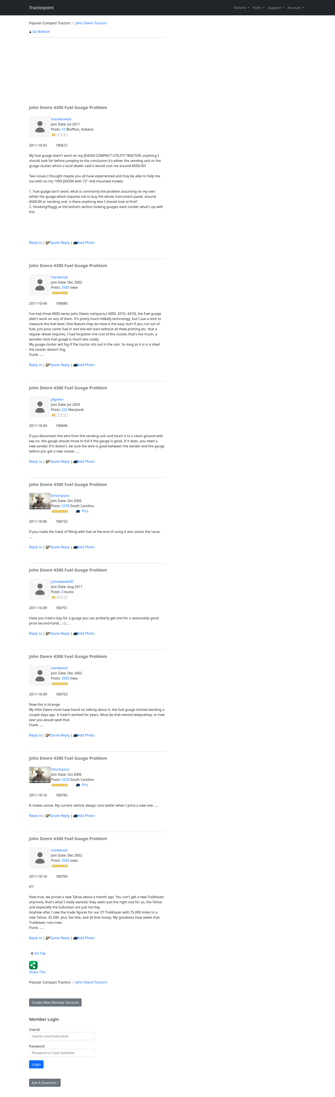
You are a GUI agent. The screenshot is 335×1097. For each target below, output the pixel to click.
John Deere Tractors (91, 23)
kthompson (60, 495)
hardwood (59, 277)
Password (36, 1046)
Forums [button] (240, 7)
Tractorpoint (41, 7)
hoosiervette (61, 119)
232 (64, 409)
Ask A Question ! (45, 1082)
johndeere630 (62, 581)
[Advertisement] (97, 71)
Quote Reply (58, 242)
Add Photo (86, 242)
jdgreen (57, 399)
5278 (65, 505)
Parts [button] (257, 7)
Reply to (35, 242)
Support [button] (275, 7)
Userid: (34, 1029)
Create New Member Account (55, 1002)
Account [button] (295, 7)
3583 (65, 287)
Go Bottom (39, 31)
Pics (82, 511)
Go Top (38, 953)
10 (63, 129)
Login (36, 1064)
